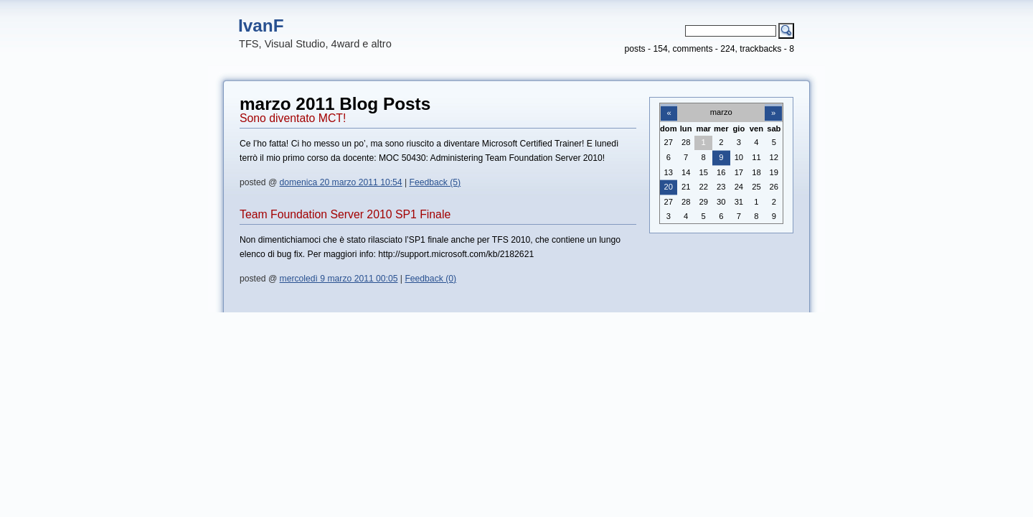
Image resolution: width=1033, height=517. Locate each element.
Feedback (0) (430, 279)
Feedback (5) (435, 182)
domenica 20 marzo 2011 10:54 (341, 182)
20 (668, 186)
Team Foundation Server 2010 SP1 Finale (345, 214)
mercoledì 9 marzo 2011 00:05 (339, 279)
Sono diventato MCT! (293, 118)
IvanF (261, 25)
